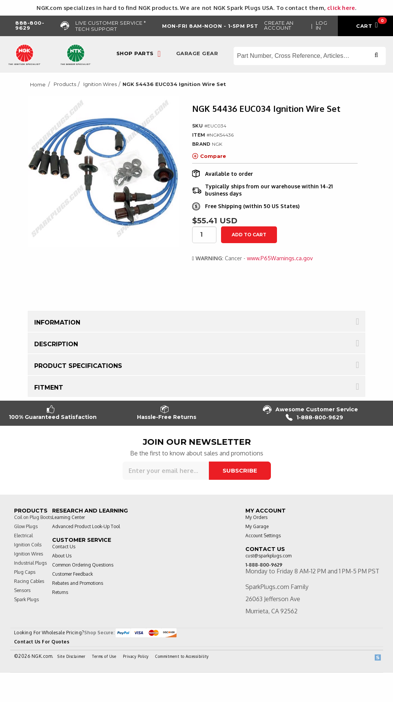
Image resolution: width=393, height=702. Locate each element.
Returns (60, 592)
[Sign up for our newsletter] (166, 471)
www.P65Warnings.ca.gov (280, 258)
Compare (209, 156)
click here (341, 7)
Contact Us (63, 546)
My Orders (256, 517)
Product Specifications (78, 365)
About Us (62, 556)
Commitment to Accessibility (182, 656)
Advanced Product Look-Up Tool (86, 526)
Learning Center (68, 517)
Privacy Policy (136, 656)
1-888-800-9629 (314, 417)
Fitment (48, 387)
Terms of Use (104, 656)
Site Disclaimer (71, 656)
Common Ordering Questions (82, 565)
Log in (322, 25)
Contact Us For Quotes (42, 642)
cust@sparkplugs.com (268, 556)
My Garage (257, 526)
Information (57, 322)
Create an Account (279, 25)
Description (56, 344)
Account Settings (263, 535)
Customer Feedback (72, 574)
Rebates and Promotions (77, 583)
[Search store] (310, 56)
